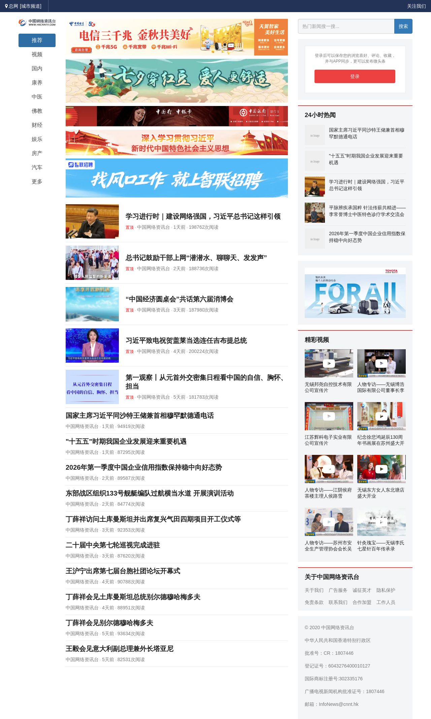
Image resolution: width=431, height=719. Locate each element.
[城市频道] (30, 6)
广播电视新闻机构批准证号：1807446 (345, 691)
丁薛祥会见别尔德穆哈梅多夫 (109, 622)
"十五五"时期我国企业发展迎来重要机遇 (126, 441)
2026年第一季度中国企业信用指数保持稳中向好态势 (144, 467)
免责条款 (314, 602)
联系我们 (338, 602)
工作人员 (385, 602)
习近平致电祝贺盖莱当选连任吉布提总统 (186, 340)
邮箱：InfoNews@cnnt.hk (332, 704)
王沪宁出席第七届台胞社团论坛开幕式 (123, 571)
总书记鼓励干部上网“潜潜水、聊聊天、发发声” (196, 257)
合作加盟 (362, 602)
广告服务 (338, 590)
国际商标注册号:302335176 (334, 678)
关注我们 (416, 6)
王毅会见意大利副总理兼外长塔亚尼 (119, 648)
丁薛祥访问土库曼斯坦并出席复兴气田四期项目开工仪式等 (153, 519)
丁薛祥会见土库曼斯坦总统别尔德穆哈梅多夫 (133, 597)
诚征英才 (362, 590)
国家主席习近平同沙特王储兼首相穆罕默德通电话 (140, 415)
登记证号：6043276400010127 (337, 666)
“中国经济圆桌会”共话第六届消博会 (179, 299)
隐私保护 (385, 590)
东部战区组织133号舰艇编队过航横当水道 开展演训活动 (150, 493)
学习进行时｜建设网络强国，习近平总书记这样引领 (203, 216)
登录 (355, 76)
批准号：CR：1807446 (329, 653)
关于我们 (314, 590)
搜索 (403, 26)
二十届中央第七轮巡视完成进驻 (113, 545)
